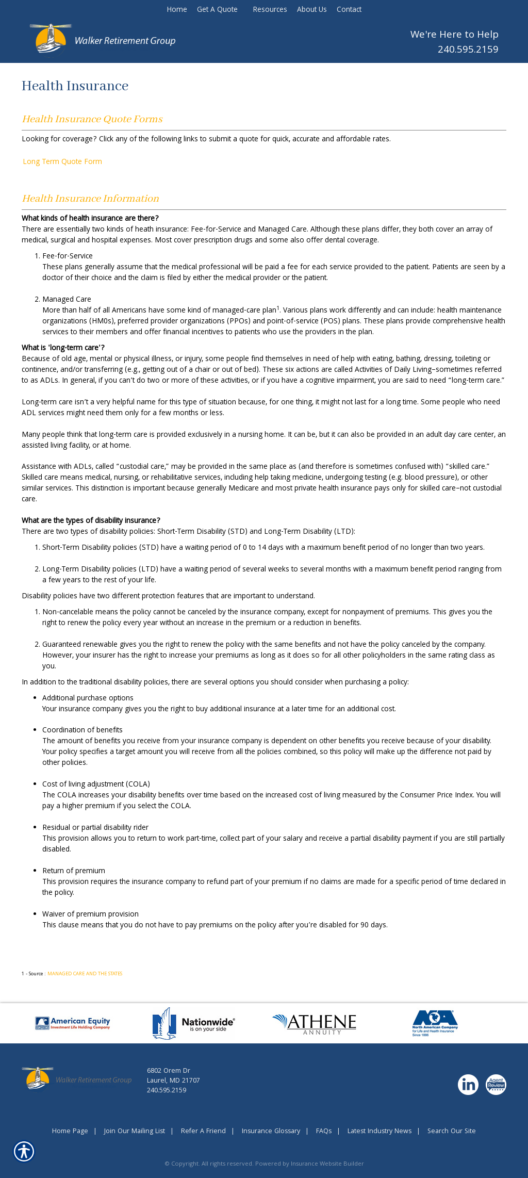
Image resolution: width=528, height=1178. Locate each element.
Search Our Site (451, 1131)
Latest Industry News (379, 1131)
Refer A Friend (203, 1131)
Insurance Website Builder (327, 1164)
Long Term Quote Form (62, 162)
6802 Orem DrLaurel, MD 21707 (173, 1076)
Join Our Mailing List (134, 1131)
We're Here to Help (454, 35)
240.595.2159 (468, 50)
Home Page (70, 1131)
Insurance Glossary (271, 1131)
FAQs (324, 1131)
